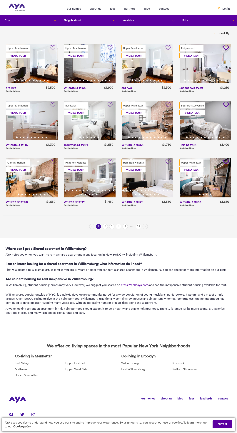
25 (138, 226)
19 (97, 194)
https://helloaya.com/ (135, 285)
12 (110, 80)
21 (158, 194)
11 (106, 80)
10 (48, 80)
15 (82, 194)
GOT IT (222, 424)
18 (93, 194)
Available (128, 20)
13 (110, 191)
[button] (74, 7)
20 (155, 194)
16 (86, 194)
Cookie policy (22, 426)
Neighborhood (72, 20)
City (7, 20)
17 (90, 194)
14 (114, 191)
